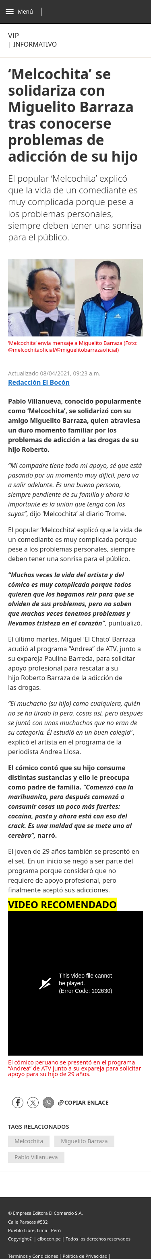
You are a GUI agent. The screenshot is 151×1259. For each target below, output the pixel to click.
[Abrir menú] (25, 11)
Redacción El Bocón (39, 382)
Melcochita (28, 1141)
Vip (13, 35)
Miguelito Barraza (84, 1141)
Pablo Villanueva (36, 1157)
